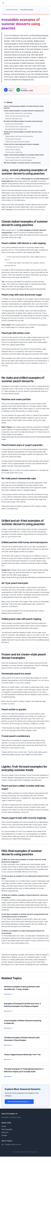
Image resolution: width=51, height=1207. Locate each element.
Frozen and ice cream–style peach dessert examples (21, 144)
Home (4, 1126)
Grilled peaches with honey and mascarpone (19, 136)
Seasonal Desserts (12, 9)
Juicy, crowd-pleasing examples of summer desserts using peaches (23, 107)
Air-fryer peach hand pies (13, 139)
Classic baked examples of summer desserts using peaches (24, 110)
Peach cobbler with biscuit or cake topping (18, 113)
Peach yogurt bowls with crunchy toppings (18, 160)
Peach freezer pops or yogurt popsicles (17, 126)
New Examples (7, 1129)
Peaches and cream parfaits (14, 124)
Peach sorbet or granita (12, 149)
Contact (4, 1135)
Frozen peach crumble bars (14, 152)
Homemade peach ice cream (14, 147)
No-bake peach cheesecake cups (16, 129)
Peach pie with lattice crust (13, 118)
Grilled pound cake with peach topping (17, 141)
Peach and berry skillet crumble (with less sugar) (20, 157)
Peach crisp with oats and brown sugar (17, 116)
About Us (5, 1132)
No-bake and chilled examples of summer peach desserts (23, 121)
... (3, 9)
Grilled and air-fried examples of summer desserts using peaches (23, 132)
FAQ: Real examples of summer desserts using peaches (22, 163)
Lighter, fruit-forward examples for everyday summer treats (24, 155)
